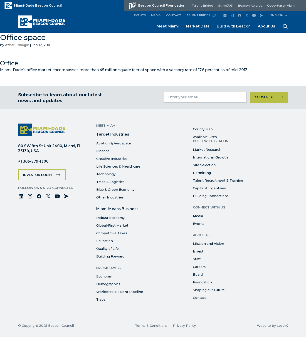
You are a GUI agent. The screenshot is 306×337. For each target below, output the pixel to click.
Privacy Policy (184, 326)
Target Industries (112, 134)
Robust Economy (110, 218)
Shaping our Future (209, 290)
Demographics (108, 284)
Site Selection (204, 165)
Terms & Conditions (151, 326)
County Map (203, 129)
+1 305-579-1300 (33, 161)
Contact (199, 298)
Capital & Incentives (209, 188)
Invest (198, 251)
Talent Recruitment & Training (218, 180)
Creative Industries (112, 159)
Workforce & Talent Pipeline (119, 292)
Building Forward (110, 256)
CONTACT (173, 15)
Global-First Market (112, 225)
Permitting (202, 173)
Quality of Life (107, 249)
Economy (104, 276)
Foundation (202, 282)
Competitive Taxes (111, 233)
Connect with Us (209, 207)
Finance (102, 151)
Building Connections (211, 196)
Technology (106, 174)
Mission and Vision (208, 244)
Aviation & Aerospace (113, 143)
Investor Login (37, 175)
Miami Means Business (117, 209)
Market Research (207, 150)
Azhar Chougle (17, 45)
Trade (101, 299)
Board (198, 275)
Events (199, 224)
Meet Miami (168, 26)
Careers (199, 267)
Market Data (198, 26)
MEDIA (156, 15)
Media (198, 216)
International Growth (210, 157)
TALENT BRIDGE (201, 15)
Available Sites (205, 137)
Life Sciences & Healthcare (118, 166)
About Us (266, 26)
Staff (196, 259)
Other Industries (110, 197)
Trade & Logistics (110, 182)
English (276, 15)
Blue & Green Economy (115, 190)
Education (104, 241)
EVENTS (140, 15)
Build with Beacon (234, 26)
